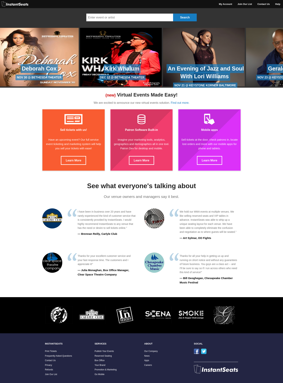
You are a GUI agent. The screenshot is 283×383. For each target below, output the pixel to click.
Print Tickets (51, 351)
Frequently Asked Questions (58, 356)
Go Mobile (100, 374)
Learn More (73, 160)
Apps (146, 360)
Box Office (100, 360)
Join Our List (245, 4)
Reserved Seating (103, 356)
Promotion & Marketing (106, 369)
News (147, 356)
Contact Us (263, 4)
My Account (225, 4)
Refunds (49, 369)
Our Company (151, 351)
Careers (148, 365)
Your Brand (100, 365)
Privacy (48, 365)
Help (277, 4)
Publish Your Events (104, 351)
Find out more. (180, 102)
